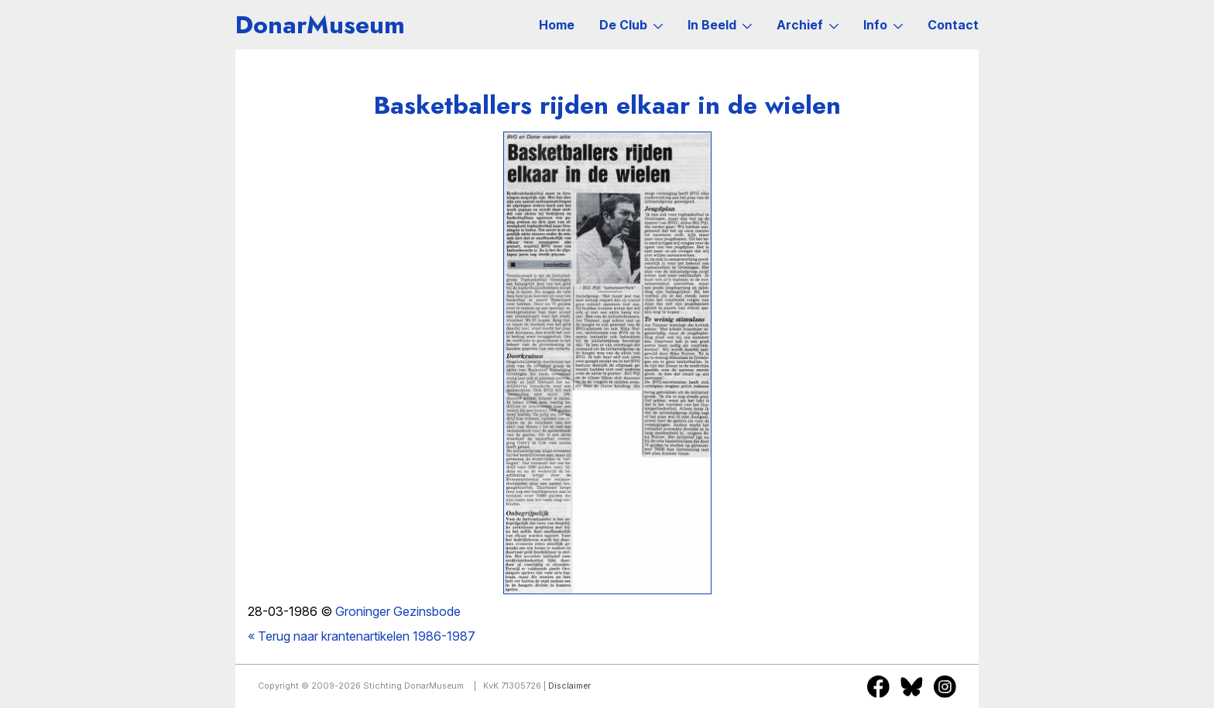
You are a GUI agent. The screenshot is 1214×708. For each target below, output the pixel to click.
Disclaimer (569, 686)
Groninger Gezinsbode (398, 611)
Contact (953, 24)
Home (556, 24)
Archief (807, 24)
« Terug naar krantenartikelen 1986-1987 (361, 636)
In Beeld (720, 24)
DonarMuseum (320, 25)
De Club (631, 24)
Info (883, 24)
